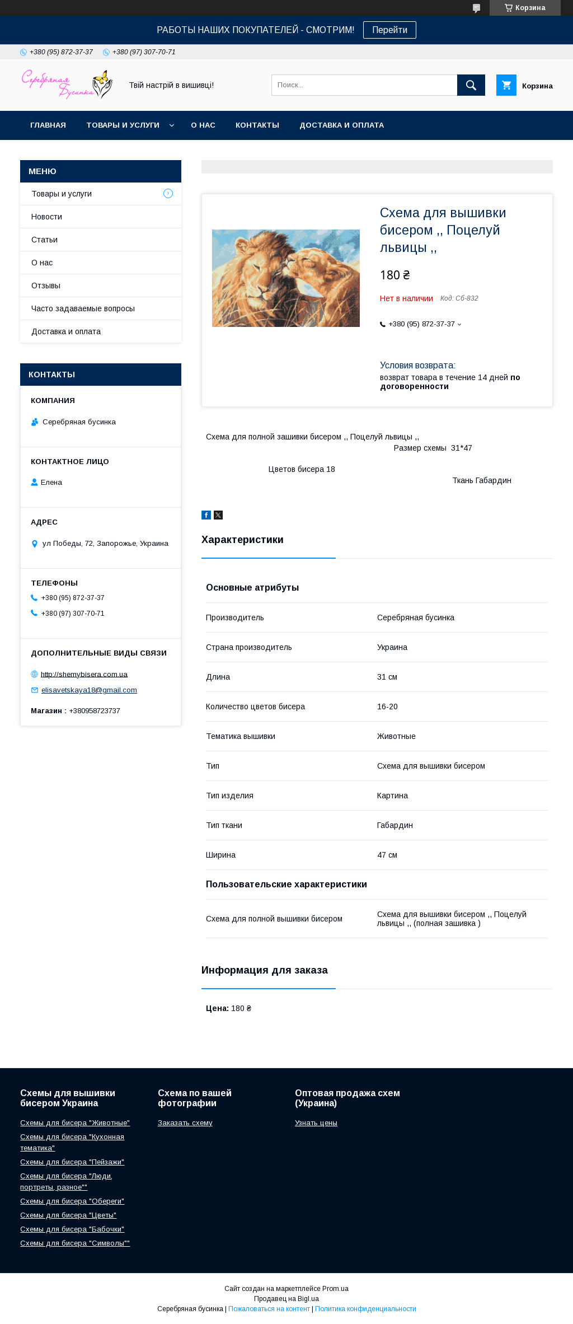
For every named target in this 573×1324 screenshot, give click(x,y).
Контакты (257, 125)
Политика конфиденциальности (365, 1309)
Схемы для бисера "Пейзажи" (72, 1162)
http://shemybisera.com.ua (84, 674)
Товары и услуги (122, 125)
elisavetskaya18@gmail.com (89, 690)
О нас (203, 125)
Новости (46, 216)
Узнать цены (316, 1123)
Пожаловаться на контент (269, 1309)
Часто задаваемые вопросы (83, 308)
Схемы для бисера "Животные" (75, 1123)
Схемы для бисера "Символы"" (75, 1243)
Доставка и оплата (341, 125)
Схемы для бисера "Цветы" (68, 1215)
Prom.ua (335, 1289)
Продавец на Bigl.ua (286, 1299)
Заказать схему (185, 1123)
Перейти (389, 30)
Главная (48, 125)
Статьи (44, 239)
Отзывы (45, 285)
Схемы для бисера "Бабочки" (72, 1229)
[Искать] (471, 85)
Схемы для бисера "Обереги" (72, 1201)
